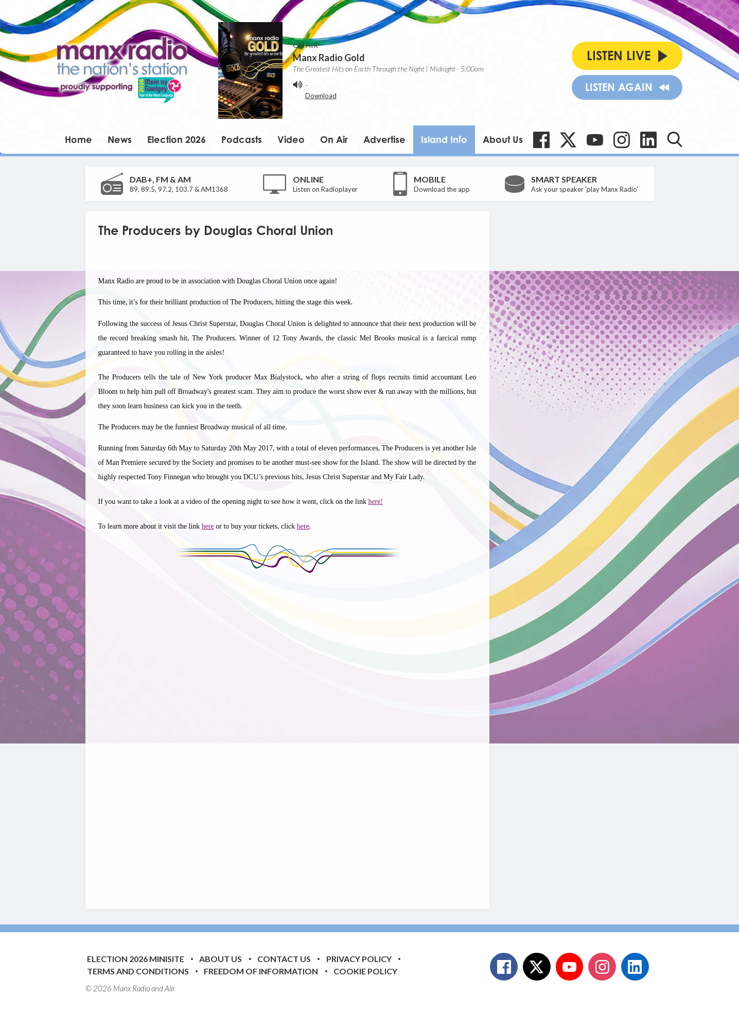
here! (375, 501)
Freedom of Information (261, 971)
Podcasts (241, 139)
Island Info (444, 139)
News (120, 139)
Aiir (170, 988)
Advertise (384, 139)
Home (78, 139)
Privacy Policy (359, 959)
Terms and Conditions (138, 971)
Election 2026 (176, 139)
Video (291, 139)
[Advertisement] (291, 733)
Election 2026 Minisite (135, 959)
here (208, 526)
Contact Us (284, 959)
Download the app (442, 189)
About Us (503, 139)
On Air (334, 139)
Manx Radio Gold (329, 57)
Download (321, 96)
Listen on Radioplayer (325, 189)
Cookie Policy (365, 971)
